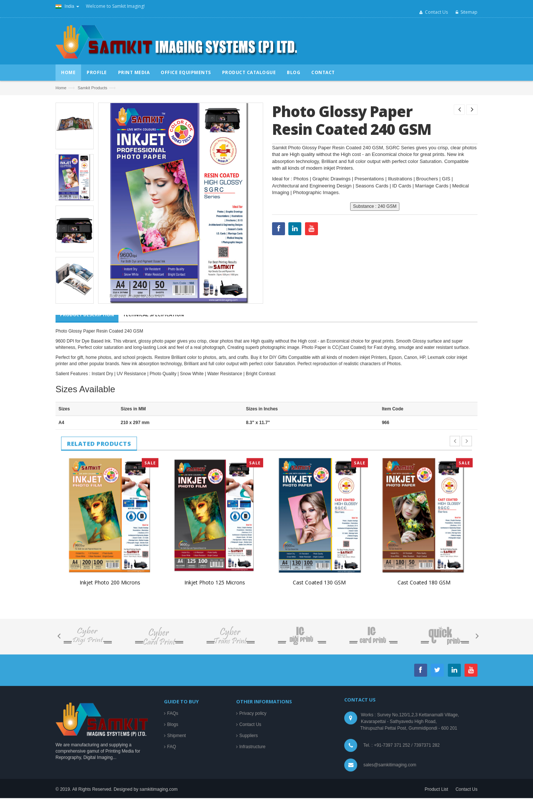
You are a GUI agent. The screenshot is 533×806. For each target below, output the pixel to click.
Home (61, 88)
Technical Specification (153, 532)
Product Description (87, 532)
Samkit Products (92, 88)
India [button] (67, 6)
